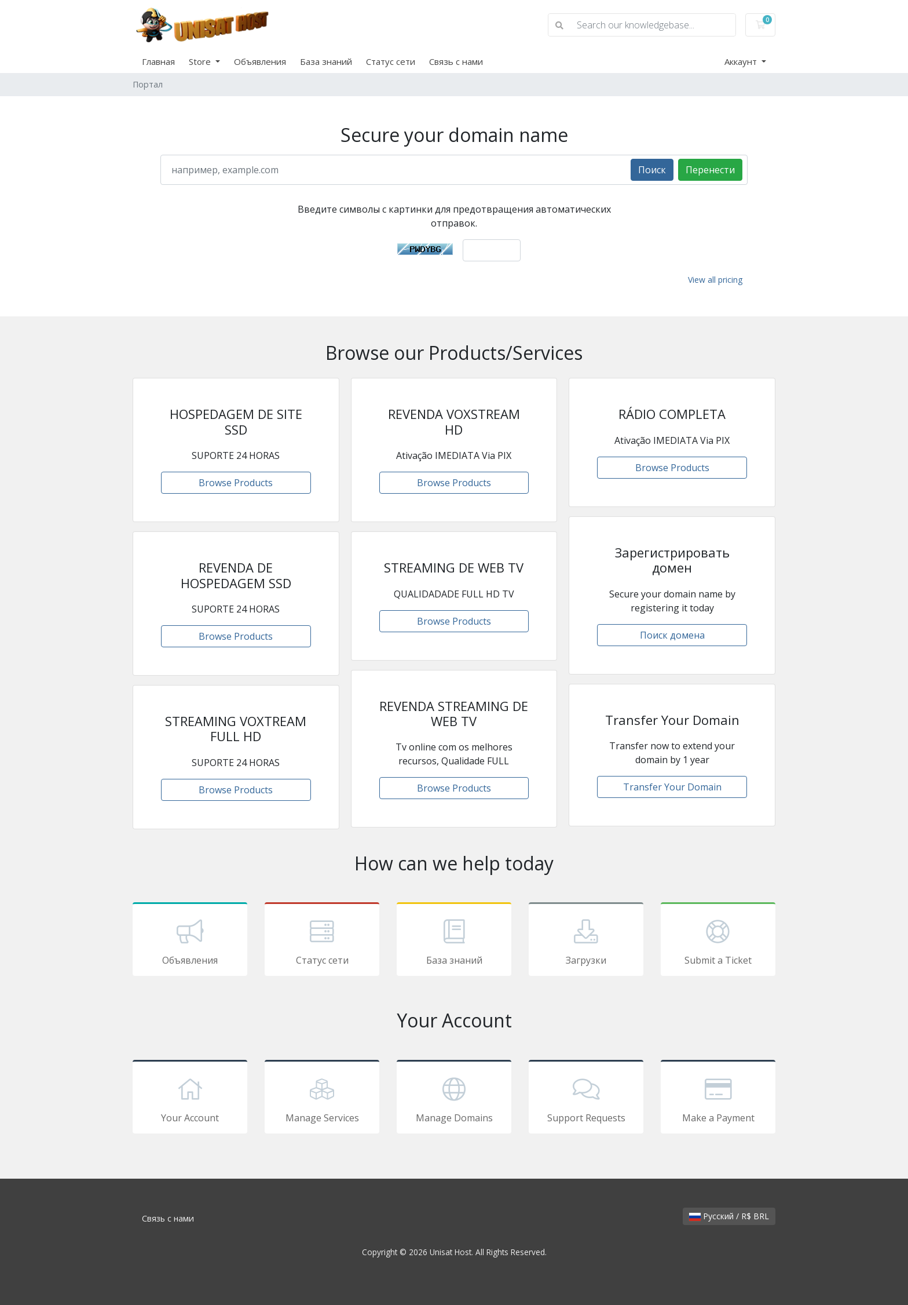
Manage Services (322, 1098)
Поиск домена (672, 635)
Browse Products (236, 482)
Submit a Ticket (718, 941)
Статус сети (390, 61)
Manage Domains (454, 1098)
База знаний (326, 61)
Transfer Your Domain (672, 787)
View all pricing (715, 279)
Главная (158, 61)
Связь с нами (456, 61)
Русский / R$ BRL (729, 1216)
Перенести (710, 169)
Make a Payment (718, 1098)
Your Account (190, 1098)
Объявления (260, 61)
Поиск (652, 169)
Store (201, 61)
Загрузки (586, 941)
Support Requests (586, 1098)
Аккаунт (741, 61)
